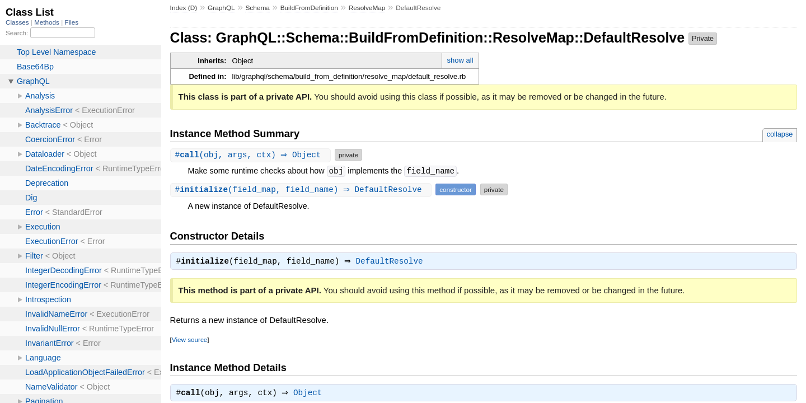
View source (189, 340)
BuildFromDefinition (309, 8)
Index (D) (184, 8)
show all (460, 60)
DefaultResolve (392, 262)
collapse (780, 134)
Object (310, 395)
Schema (257, 8)
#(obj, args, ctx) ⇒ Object (252, 154)
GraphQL (221, 8)
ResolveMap (367, 8)
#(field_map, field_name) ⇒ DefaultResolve (302, 189)
